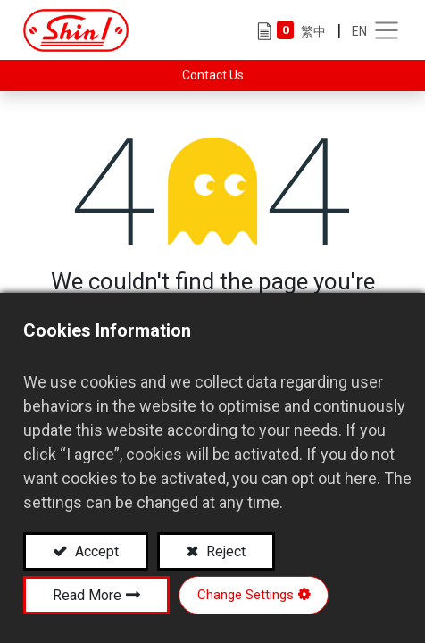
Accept (95, 551)
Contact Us (213, 75)
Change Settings (245, 595)
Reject (224, 551)
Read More (87, 595)
